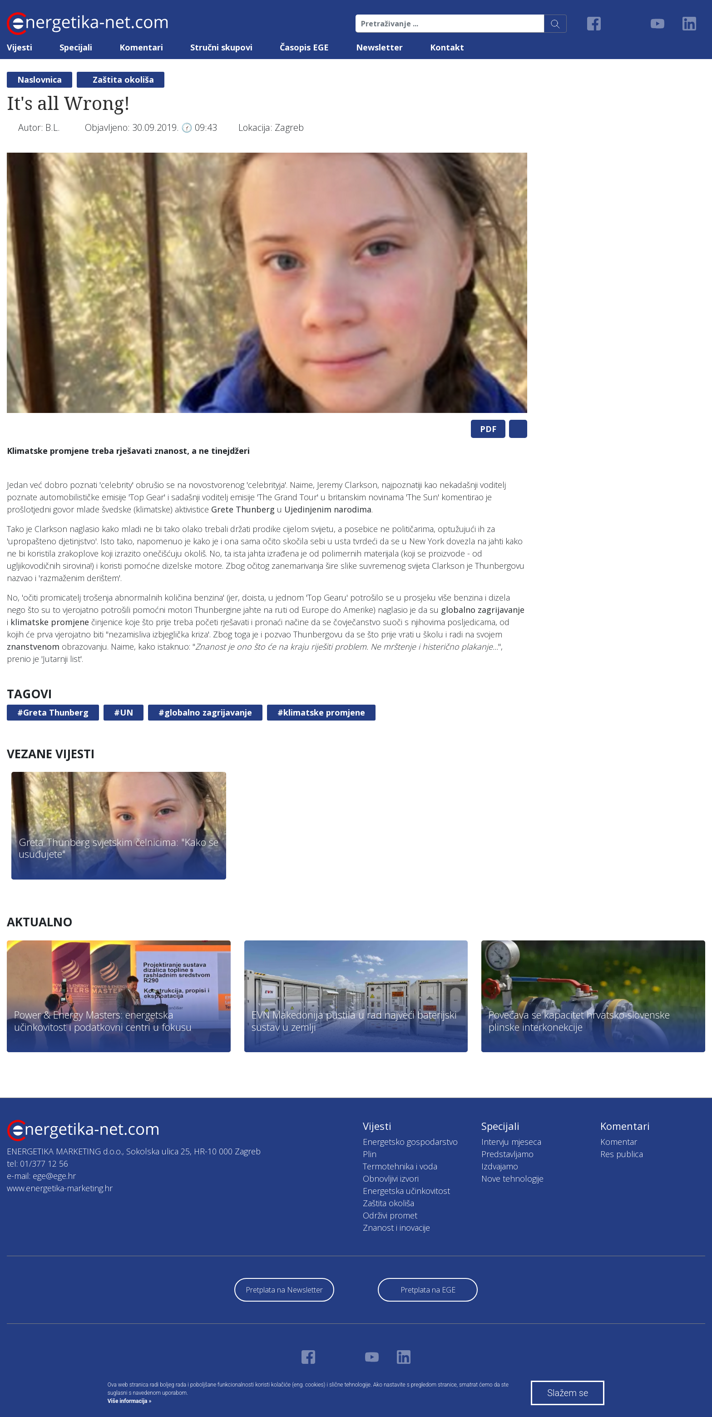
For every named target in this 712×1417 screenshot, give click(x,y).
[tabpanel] (267, 283)
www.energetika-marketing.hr (60, 1188)
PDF (488, 428)
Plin (369, 1154)
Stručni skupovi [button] (221, 47)
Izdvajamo (499, 1166)
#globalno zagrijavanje (205, 712)
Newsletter (379, 47)
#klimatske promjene (321, 712)
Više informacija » (130, 1401)
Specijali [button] (75, 47)
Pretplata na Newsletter (284, 1290)
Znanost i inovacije (396, 1227)
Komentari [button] (141, 47)
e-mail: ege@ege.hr (41, 1175)
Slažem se (567, 1392)
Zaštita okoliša (123, 79)
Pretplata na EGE (427, 1290)
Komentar (618, 1141)
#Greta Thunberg (53, 712)
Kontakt (447, 47)
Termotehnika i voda (400, 1166)
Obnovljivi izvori (391, 1178)
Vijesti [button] (19, 47)
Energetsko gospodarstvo (410, 1141)
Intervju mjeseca (511, 1141)
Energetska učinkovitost (406, 1190)
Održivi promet (390, 1215)
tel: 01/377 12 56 (37, 1163)
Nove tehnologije (512, 1178)
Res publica (621, 1154)
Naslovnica (39, 79)
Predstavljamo (507, 1154)
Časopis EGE (304, 47)
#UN (123, 712)
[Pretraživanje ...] (450, 24)
